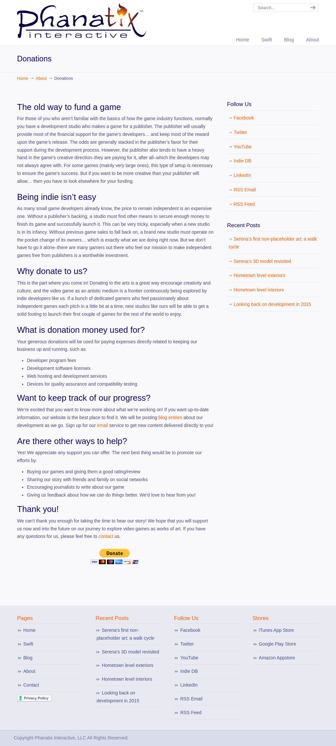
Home (22, 78)
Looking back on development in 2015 (272, 304)
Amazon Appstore (277, 657)
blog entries (170, 417)
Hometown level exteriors (259, 275)
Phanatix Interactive (82, 20)
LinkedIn (242, 175)
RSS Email (245, 189)
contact (105, 536)
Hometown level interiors (259, 289)
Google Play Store (277, 644)
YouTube (243, 146)
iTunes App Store (276, 630)
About (41, 78)
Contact (31, 685)
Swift (28, 644)
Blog (27, 657)
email (103, 425)
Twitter (240, 132)
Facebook (244, 117)
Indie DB (242, 160)
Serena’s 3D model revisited (262, 261)
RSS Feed (244, 204)
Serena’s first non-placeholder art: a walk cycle (273, 242)
